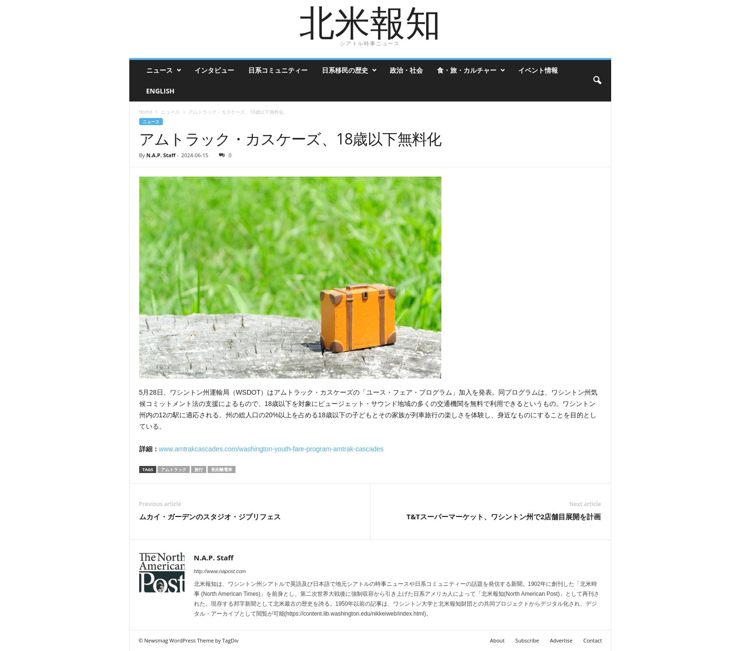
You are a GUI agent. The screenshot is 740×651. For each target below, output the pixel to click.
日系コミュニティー (278, 70)
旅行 (198, 469)
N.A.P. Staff (161, 155)
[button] (597, 80)
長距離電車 (221, 469)
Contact (592, 640)
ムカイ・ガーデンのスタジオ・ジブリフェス (210, 516)
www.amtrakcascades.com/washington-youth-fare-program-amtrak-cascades (271, 449)
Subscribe (527, 640)
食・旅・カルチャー (466, 70)
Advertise (561, 640)
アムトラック (173, 469)
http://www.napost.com (220, 571)
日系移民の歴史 (345, 70)
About (497, 640)
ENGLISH (160, 90)
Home (145, 112)
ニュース (159, 70)
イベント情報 (538, 70)
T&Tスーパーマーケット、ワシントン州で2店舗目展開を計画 (503, 516)
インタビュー (214, 70)
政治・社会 (406, 70)
